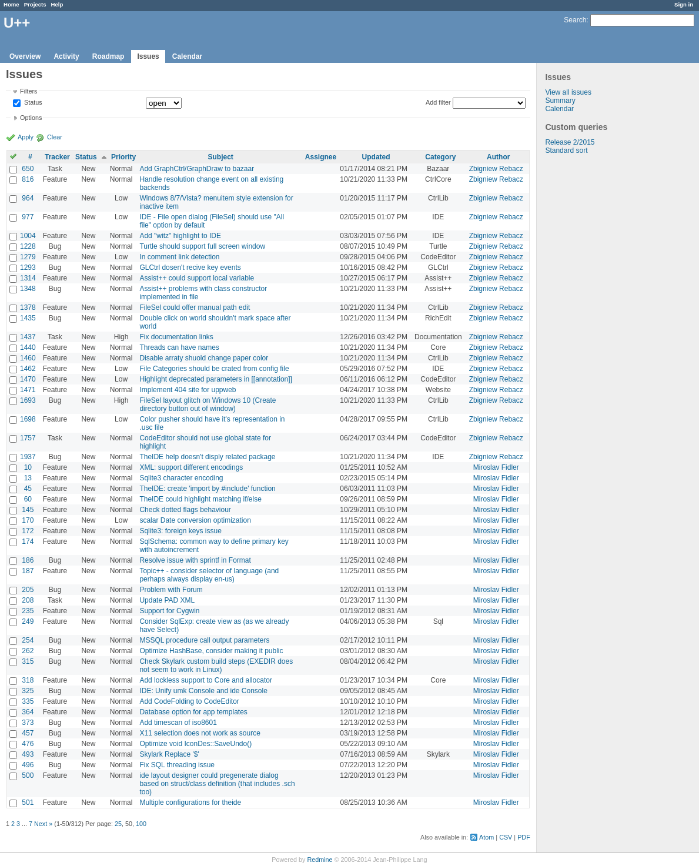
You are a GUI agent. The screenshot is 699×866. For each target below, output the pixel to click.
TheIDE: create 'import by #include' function (207, 488)
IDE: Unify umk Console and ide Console (203, 691)
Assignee (320, 157)
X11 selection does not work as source (199, 733)
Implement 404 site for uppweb (187, 390)
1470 (28, 379)
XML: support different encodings (191, 467)
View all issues (568, 92)
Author (498, 157)
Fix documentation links (176, 337)
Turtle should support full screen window (202, 246)
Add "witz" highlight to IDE (180, 236)
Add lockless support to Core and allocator (205, 680)
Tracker (57, 157)
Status (32, 102)
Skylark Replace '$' (169, 754)
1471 (28, 390)
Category (440, 157)
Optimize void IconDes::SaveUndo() (195, 744)
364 (28, 712)
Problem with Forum (170, 590)
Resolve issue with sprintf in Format (194, 560)
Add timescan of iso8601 (177, 722)
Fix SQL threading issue (177, 765)
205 (28, 590)
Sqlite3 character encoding (181, 478)
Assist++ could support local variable (196, 278)
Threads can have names (179, 347)
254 (28, 640)
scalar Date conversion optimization (194, 520)
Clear (54, 137)
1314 (28, 278)
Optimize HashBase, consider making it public (211, 651)
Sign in (683, 4)
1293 (28, 267)
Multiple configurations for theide (190, 802)
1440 (28, 347)
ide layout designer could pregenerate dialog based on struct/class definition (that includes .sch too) (217, 783)
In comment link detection (179, 257)
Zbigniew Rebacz (496, 169)
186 (28, 560)
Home (11, 4)
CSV (505, 837)
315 (28, 661)
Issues (148, 56)
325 (28, 691)
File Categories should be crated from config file (214, 369)
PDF (523, 837)
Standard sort (566, 150)
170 (28, 520)
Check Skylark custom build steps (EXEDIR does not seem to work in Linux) (216, 665)
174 (28, 541)
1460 (28, 358)
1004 (28, 236)
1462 (28, 369)
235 (28, 611)
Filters (28, 91)
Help (57, 4)
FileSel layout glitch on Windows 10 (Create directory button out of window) (207, 404)
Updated (376, 157)
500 (28, 775)
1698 (28, 419)
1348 (28, 289)
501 (28, 802)
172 (28, 531)
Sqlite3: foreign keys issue (180, 531)
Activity (66, 56)
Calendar (187, 56)
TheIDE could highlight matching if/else (200, 499)
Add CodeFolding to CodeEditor (189, 701)
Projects (35, 4)
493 (28, 754)
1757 (28, 438)
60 (28, 499)
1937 (28, 457)
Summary (560, 100)
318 (28, 680)
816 (28, 179)
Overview (25, 56)
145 (28, 510)
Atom (486, 837)
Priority (123, 157)
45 (28, 488)
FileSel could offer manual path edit (194, 307)
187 (28, 571)
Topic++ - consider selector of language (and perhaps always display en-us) (209, 575)
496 (28, 765)
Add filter (438, 102)
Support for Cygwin (169, 611)
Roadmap (108, 56)
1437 (28, 337)
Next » (43, 823)
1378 (28, 307)
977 (28, 217)
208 (28, 600)
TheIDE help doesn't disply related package (207, 457)
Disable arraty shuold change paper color (203, 358)
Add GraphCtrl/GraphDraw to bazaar (196, 169)
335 (28, 701)
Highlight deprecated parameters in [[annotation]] (215, 379)
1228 (28, 246)
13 (28, 478)
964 (28, 198)
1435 (28, 318)
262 (28, 651)
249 (28, 621)
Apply (26, 137)
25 (118, 823)
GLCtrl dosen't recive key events (189, 267)
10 (28, 467)
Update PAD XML (167, 600)
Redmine (319, 859)
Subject (220, 157)
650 (28, 169)
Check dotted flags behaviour (184, 510)
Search (575, 20)
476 (28, 744)
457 (28, 733)
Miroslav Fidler (496, 467)
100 (141, 823)
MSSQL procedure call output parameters (204, 640)
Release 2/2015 (569, 142)
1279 (28, 257)
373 (28, 722)
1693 (28, 400)
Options (31, 117)
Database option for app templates (193, 712)
